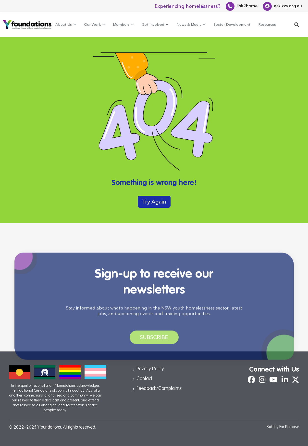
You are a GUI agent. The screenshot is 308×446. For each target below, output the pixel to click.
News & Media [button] (188, 24)
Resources (267, 24)
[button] (296, 24)
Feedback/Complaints (159, 388)
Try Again (154, 201)
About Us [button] (63, 24)
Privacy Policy (150, 369)
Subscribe (154, 342)
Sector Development (232, 24)
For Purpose (289, 427)
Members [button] (121, 24)
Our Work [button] (92, 24)
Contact (144, 378)
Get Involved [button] (153, 24)
